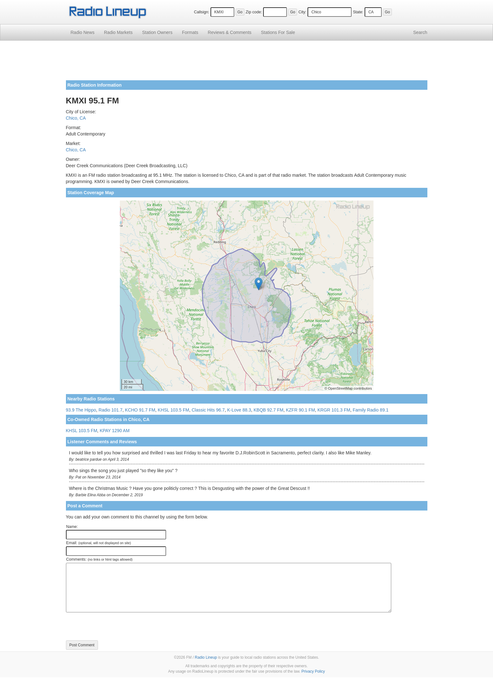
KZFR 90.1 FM (300, 409)
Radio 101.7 (111, 409)
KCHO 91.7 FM (140, 409)
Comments (229, 32)
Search (420, 32)
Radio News (82, 32)
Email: (98, 543)
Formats (190, 32)
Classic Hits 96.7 (207, 409)
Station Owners (157, 32)
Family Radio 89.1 (371, 409)
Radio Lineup (206, 657)
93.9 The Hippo (81, 409)
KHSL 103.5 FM (173, 409)
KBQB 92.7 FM (268, 409)
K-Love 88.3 (239, 409)
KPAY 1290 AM (114, 430)
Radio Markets (118, 32)
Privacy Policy (313, 671)
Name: (72, 526)
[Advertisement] (246, 63)
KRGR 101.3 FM (333, 409)
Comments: (99, 559)
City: (302, 12)
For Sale (278, 32)
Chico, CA (76, 118)
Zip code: (254, 12)
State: (358, 12)
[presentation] (114, 626)
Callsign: (201, 12)
